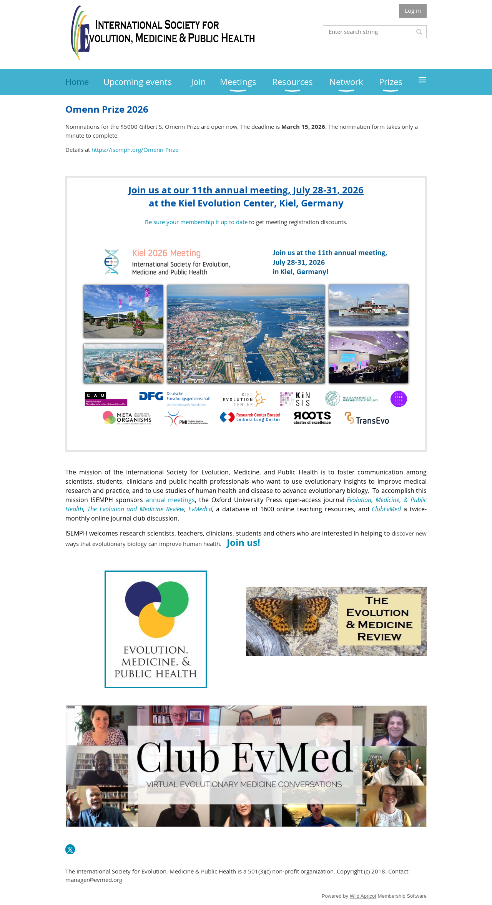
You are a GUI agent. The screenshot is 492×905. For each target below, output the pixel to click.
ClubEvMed (386, 509)
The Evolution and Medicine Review (135, 509)
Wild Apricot (363, 896)
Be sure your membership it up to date (196, 222)
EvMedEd (200, 509)
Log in (413, 10)
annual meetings (170, 500)
